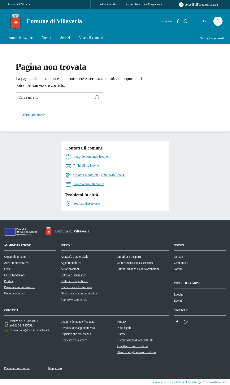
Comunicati (181, 262)
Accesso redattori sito (214, 382)
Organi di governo (15, 256)
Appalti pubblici (71, 262)
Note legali (124, 327)
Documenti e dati (14, 293)
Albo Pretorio (108, 4)
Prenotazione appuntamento (78, 327)
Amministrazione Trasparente (144, 4)
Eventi (178, 300)
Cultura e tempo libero (74, 281)
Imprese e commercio (74, 299)
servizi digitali (172, 382)
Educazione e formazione (76, 287)
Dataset (121, 333)
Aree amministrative (16, 262)
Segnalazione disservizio (76, 333)
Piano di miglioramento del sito (136, 352)
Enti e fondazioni (14, 275)
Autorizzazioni (70, 268)
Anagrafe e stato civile (74, 256)
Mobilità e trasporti (129, 256)
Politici (8, 281)
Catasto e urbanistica (73, 275)
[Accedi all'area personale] (198, 4)
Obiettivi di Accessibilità (132, 346)
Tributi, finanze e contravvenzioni (138, 268)
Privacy (122, 321)
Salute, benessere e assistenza (135, 262)
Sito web (157, 382)
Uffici (7, 268)
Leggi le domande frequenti (77, 321)
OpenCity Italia (188, 382)
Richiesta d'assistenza (74, 340)
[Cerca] (97, 98)
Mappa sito (55, 368)
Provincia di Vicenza (19, 4)
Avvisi (178, 268)
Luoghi (178, 294)
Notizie (178, 256)
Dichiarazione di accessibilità (135, 340)
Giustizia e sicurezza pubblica (79, 293)
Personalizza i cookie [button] (17, 368)
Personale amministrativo (19, 287)
